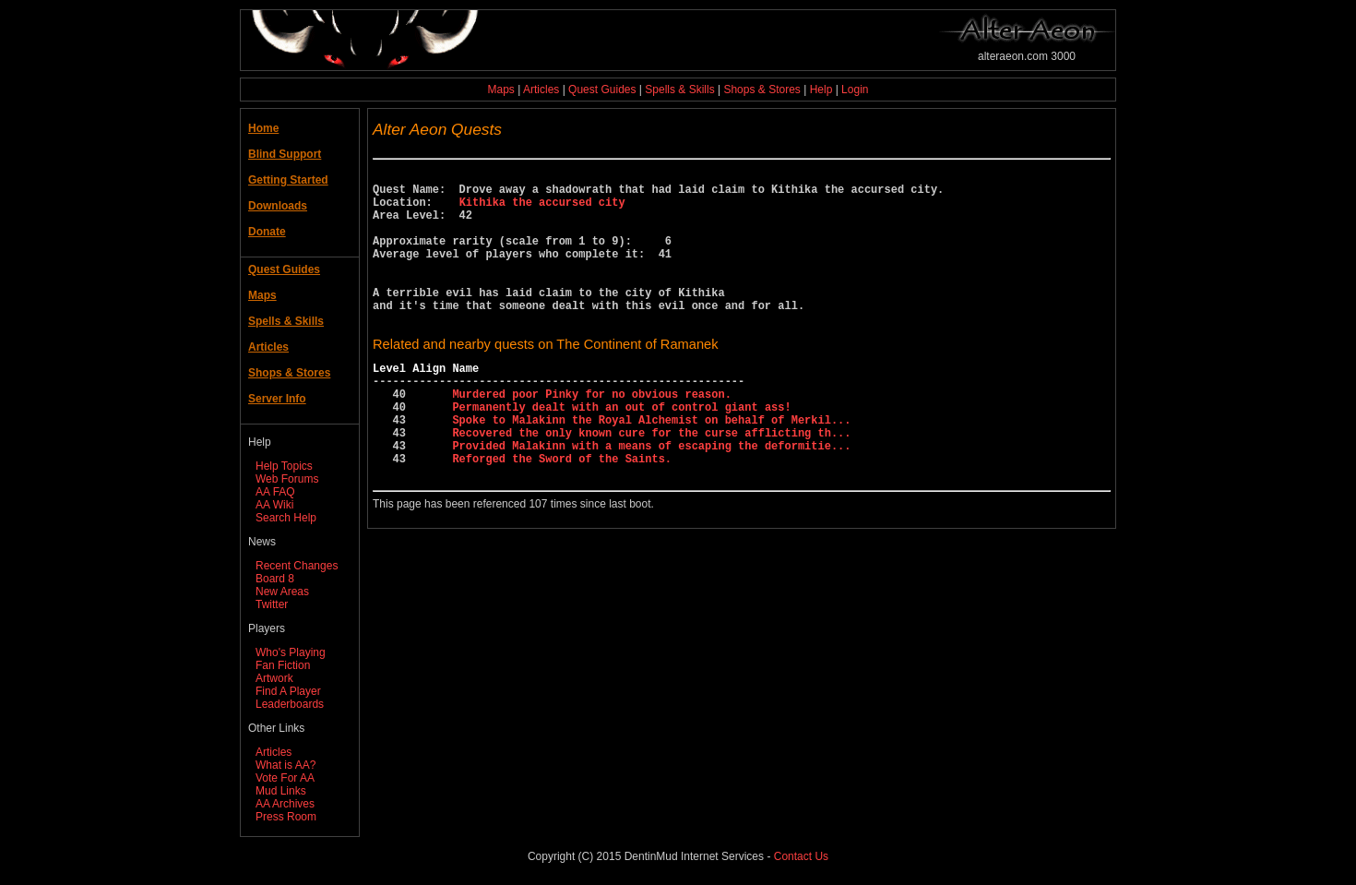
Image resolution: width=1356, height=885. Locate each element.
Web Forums (287, 478)
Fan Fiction (283, 665)
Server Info (277, 398)
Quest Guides (602, 89)
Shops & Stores (761, 89)
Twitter (272, 604)
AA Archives (285, 803)
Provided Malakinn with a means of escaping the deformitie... (651, 498)
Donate (267, 231)
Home (263, 128)
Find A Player (288, 691)
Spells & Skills (679, 89)
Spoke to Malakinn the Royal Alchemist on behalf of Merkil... (651, 466)
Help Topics (284, 466)
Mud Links (281, 790)
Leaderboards (290, 704)
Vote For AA (285, 777)
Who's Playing (291, 652)
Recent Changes (297, 565)
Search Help (286, 517)
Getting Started (288, 179)
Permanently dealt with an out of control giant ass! (621, 451)
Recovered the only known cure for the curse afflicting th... (651, 482)
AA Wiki (274, 504)
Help (821, 89)
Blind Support (284, 154)
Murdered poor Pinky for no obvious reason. (591, 435)
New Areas (282, 591)
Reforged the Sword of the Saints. (562, 513)
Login (854, 89)
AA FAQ (275, 491)
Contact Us (801, 856)
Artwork (274, 678)
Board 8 (275, 578)
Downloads (277, 205)
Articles (541, 89)
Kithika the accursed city (542, 210)
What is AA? (285, 765)
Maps (501, 89)
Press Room (286, 816)
